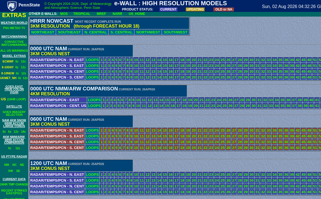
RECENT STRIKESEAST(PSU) (14, 192)
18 (184, 100)
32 (265, 100)
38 (300, 100)
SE (18, 170)
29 (248, 100)
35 (282, 100)
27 (236, 100)
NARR (117, 14)
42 (297, 60)
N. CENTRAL (95, 32)
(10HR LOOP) (16, 99)
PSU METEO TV (14, 28)
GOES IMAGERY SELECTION (14, 113)
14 (161, 100)
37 (294, 100)
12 (149, 100)
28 (242, 100)
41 (317, 100)
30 (253, 100)
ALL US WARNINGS (14, 50)
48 (309, 60)
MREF (101, 14)
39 (306, 100)
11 (144, 100)
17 (178, 100)
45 (303, 60)
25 (225, 100)
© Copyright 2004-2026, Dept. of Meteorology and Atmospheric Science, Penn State (77, 6)
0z (18, 61)
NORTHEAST (42, 32)
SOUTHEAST (69, 32)
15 (167, 100)
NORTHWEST (148, 32)
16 (173, 100)
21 (202, 100)
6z (9, 131)
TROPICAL (81, 14)
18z (23, 131)
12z (23, 61)
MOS (64, 14)
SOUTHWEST (175, 32)
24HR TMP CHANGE (14, 184)
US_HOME (137, 14)
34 (276, 100)
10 (138, 100)
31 (259, 100)
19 (190, 100)
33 (271, 100)
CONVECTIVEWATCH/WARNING (14, 43)
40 (311, 100)
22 (207, 100)
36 (288, 100)
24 (219, 100)
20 (196, 100)
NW (6, 164)
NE (22, 164)
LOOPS (94, 100)
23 (213, 100)
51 (315, 60)
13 (155, 100)
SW (10, 170)
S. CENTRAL (121, 32)
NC (14, 164)
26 (230, 100)
